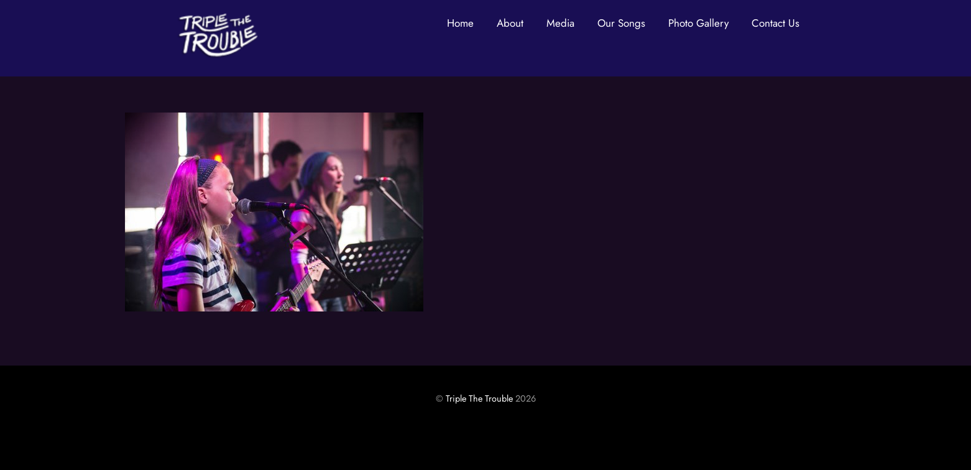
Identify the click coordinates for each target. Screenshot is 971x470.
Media (560, 23)
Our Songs (621, 23)
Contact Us (775, 23)
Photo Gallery (698, 23)
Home (460, 23)
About (510, 23)
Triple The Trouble (479, 398)
